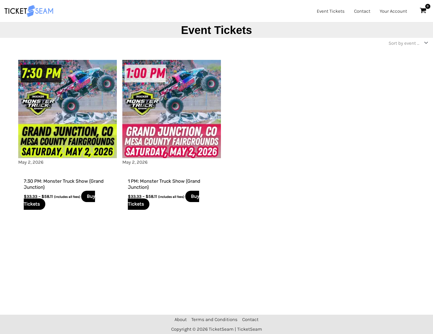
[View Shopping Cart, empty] (423, 11)
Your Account (393, 11)
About (181, 319)
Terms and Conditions (214, 319)
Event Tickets (331, 11)
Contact (362, 11)
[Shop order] (407, 43)
